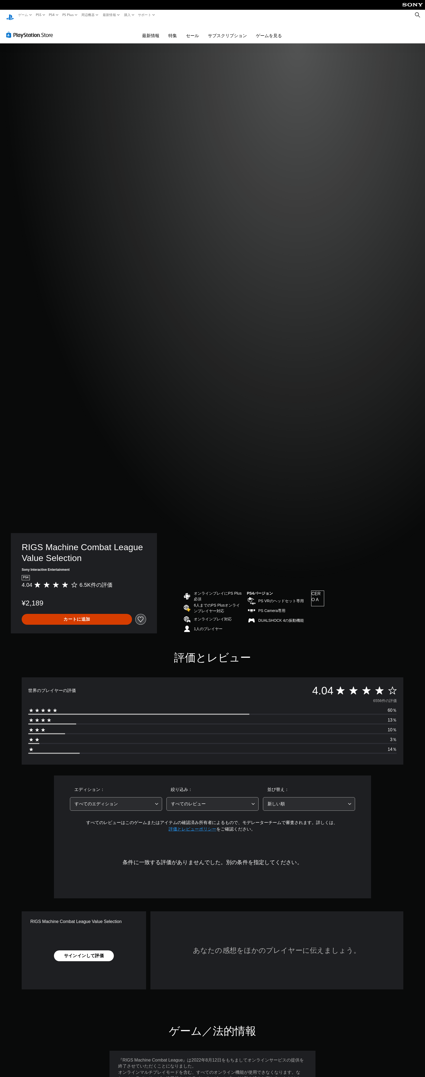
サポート (144, 15)
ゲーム (23, 15)
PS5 (38, 15)
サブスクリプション (227, 30)
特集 (172, 30)
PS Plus (67, 15)
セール (192, 30)
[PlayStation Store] (31, 29)
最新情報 (109, 15)
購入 (127, 15)
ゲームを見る (269, 30)
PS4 (52, 15)
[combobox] (116, 799)
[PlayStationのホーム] (10, 15)
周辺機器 (88, 15)
